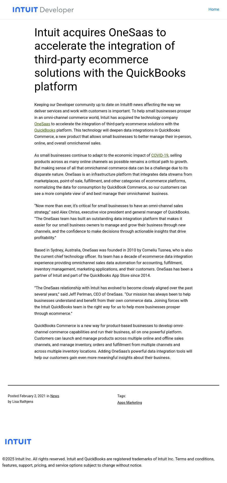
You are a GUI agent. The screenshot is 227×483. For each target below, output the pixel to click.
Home (213, 9)
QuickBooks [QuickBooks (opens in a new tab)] (45, 130)
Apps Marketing (129, 403)
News (54, 396)
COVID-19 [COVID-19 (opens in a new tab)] (159, 155)
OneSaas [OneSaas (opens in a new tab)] (42, 124)
